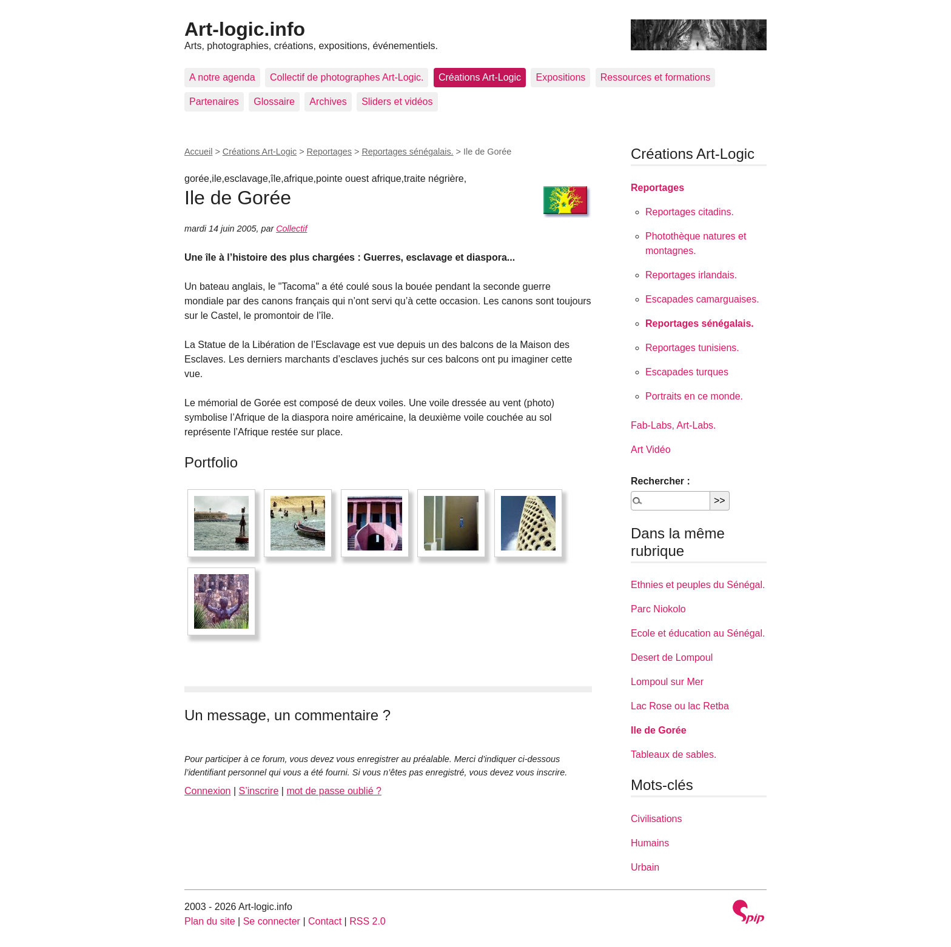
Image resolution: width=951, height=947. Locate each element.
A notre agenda (222, 77)
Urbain (645, 867)
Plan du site (209, 921)
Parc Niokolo (658, 609)
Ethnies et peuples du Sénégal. (698, 585)
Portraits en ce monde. (694, 396)
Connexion (207, 791)
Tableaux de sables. (673, 754)
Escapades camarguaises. (702, 299)
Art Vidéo (651, 449)
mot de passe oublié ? (333, 791)
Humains (650, 843)
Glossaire (274, 101)
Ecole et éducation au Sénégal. (698, 633)
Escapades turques (686, 372)
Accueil (198, 151)
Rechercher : (660, 481)
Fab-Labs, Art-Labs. (673, 425)
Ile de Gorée (659, 730)
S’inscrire (259, 791)
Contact (324, 921)
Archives (327, 101)
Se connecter (271, 921)
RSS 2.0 (367, 921)
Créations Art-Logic (480, 77)
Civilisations (656, 819)
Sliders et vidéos (396, 101)
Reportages (329, 151)
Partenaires (214, 101)
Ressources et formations (655, 77)
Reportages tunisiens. (692, 348)
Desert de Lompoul (672, 657)
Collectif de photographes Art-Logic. (346, 77)
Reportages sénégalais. (407, 151)
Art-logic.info (244, 29)
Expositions (560, 77)
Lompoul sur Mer (667, 682)
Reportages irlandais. (691, 275)
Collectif (291, 228)
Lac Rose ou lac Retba (680, 706)
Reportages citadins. (689, 212)
